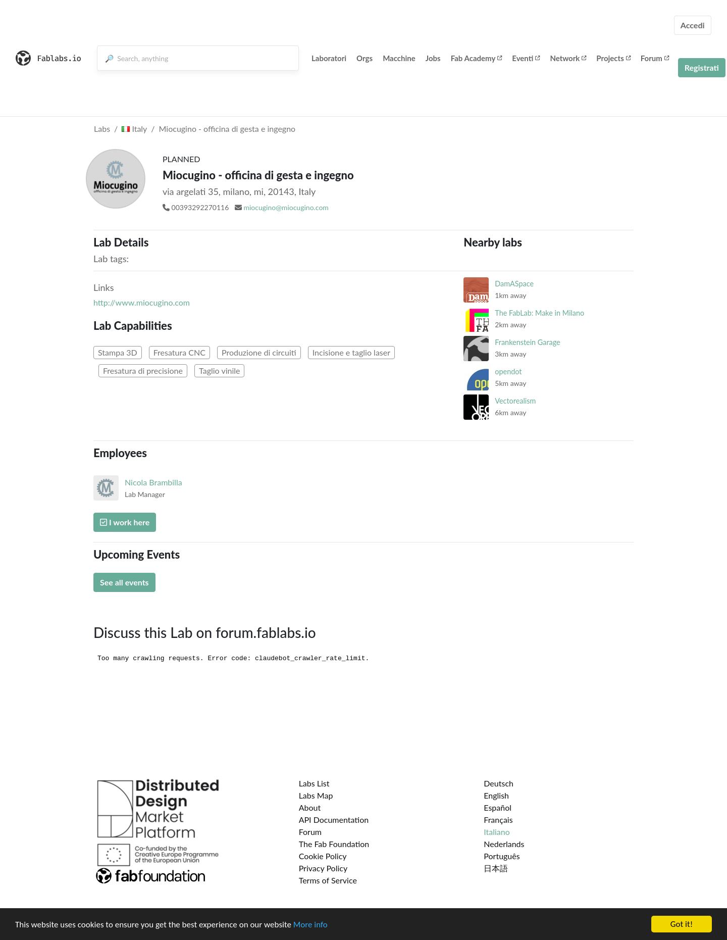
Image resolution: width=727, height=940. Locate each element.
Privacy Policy (323, 868)
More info (310, 925)
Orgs (364, 58)
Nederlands (504, 844)
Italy (134, 128)
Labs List (314, 783)
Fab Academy (476, 58)
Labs (102, 128)
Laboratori (328, 58)
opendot (508, 371)
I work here (124, 522)
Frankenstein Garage (527, 342)
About (310, 807)
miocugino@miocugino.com (285, 207)
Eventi (526, 58)
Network (568, 58)
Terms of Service (328, 880)
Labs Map (316, 795)
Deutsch (498, 783)
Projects (613, 58)
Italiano (497, 831)
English (496, 795)
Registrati (702, 67)
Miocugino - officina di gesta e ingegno (227, 128)
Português (502, 856)
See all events (124, 582)
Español (497, 807)
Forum (655, 58)
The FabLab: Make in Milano (539, 313)
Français (498, 819)
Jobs (433, 58)
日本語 (496, 868)
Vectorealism (515, 401)
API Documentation (334, 819)
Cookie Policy (323, 856)
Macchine (399, 58)
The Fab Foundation (334, 844)
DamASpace (514, 283)
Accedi (693, 25)
